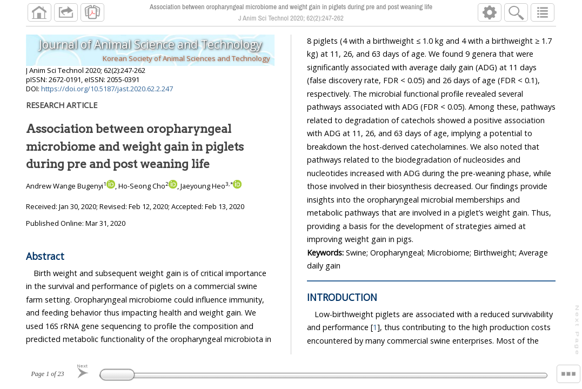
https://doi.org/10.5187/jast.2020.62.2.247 (107, 88)
